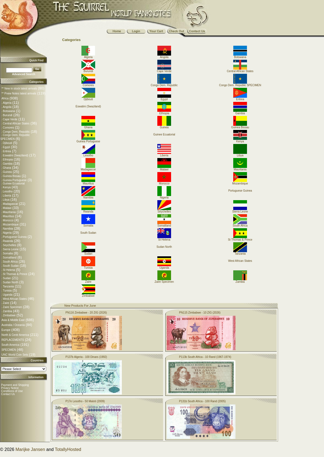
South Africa (10, 261)
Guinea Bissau (12, 176)
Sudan (7, 278)
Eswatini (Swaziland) (15, 155)
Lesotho (8, 191)
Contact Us (8, 394)
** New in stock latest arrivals (19, 88)
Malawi (7, 208)
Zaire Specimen (12, 307)
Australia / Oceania (13, 325)
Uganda (7, 294)
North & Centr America (15, 334)
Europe (5, 329)
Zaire (6, 302)
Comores (8, 127)
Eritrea (7, 151)
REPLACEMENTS (12, 339)
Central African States (16, 123)
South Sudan (11, 265)
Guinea (7, 171)
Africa (5, 98)
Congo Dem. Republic (16, 131)
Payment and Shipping (15, 385)
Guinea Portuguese (14, 180)
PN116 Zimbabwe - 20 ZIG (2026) (86, 312)
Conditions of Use (12, 391)
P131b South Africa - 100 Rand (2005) (202, 401)
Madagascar (10, 203)
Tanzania (8, 286)
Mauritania (9, 212)
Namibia (8, 228)
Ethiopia (8, 159)
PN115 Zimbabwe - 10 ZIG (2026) (200, 312)
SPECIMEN (8, 349)
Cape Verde (10, 119)
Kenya (6, 187)
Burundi (7, 115)
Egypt (6, 147)
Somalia (8, 253)
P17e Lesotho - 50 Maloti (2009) (85, 401)
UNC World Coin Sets (14, 354)
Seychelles (9, 245)
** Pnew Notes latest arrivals (18, 93)
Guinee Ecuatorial (14, 183)
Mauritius (8, 216)
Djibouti (7, 143)
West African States (15, 298)
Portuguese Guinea (14, 236)
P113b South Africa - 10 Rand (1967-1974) (205, 356)
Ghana (7, 167)
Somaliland (9, 257)
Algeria (7, 102)
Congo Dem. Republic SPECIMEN (240, 84)
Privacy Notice (10, 388)
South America (10, 344)
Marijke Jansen (30, 449)
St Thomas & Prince (15, 274)
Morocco (8, 220)
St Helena (9, 269)
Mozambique (10, 224)
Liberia (7, 195)
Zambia (7, 311)
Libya (6, 199)
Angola (7, 106)
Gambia (7, 163)
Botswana (9, 111)
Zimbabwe (9, 315)
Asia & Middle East (12, 320)
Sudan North (10, 282)
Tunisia (7, 290)
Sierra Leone (10, 249)
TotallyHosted (68, 449)
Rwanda (8, 241)
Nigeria (7, 232)
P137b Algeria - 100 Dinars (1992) (86, 356)
